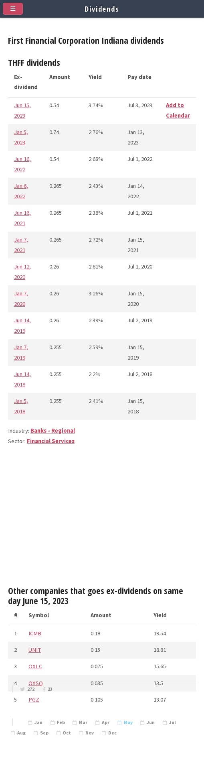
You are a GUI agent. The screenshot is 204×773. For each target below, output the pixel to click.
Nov (89, 732)
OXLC (35, 666)
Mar (83, 722)
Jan (38, 722)
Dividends (102, 9)
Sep (44, 732)
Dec (112, 732)
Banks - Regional (52, 430)
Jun (151, 722)
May (128, 722)
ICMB (34, 633)
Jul (172, 722)
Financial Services (51, 441)
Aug (21, 732)
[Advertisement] (102, 519)
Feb (61, 722)
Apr (105, 722)
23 (50, 689)
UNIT (34, 649)
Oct (67, 732)
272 (30, 689)
